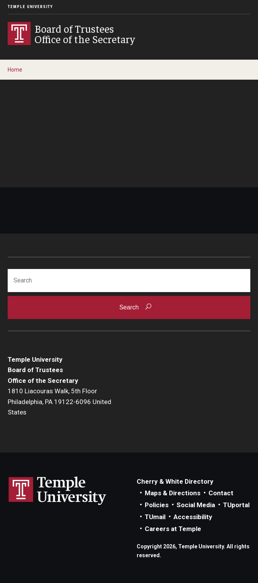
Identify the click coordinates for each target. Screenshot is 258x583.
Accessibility (193, 517)
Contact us (25, 158)
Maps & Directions (172, 493)
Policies (157, 505)
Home (15, 70)
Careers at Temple (173, 529)
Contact (220, 493)
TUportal (236, 505)
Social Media (196, 505)
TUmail (155, 517)
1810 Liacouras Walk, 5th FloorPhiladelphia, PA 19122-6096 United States (59, 401)
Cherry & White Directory (175, 481)
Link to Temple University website (58, 491)
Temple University (30, 6)
